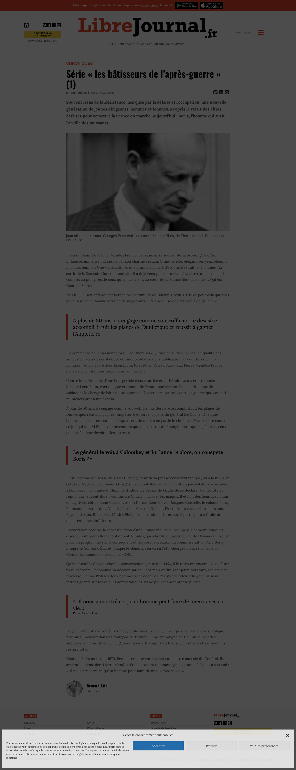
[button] (288, 735)
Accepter (158, 746)
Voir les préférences (264, 746)
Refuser (211, 746)
